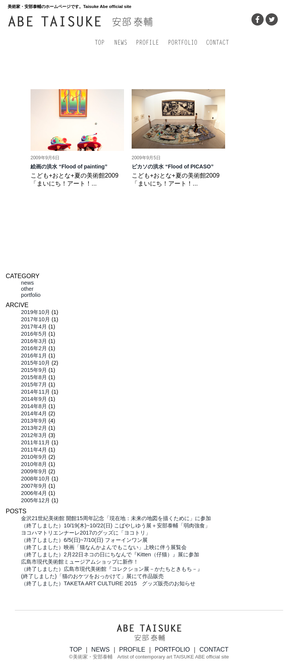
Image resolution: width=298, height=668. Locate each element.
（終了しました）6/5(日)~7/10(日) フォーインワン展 (84, 540)
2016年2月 (34, 348)
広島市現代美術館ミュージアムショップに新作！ (80, 562)
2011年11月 (35, 442)
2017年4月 (34, 327)
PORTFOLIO (172, 649)
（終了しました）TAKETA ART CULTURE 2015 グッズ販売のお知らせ (108, 583)
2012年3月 (34, 435)
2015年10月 (35, 363)
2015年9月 (34, 370)
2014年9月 (34, 399)
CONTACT (214, 649)
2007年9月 (34, 486)
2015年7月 (34, 384)
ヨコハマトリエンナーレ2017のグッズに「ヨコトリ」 (86, 533)
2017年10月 (35, 319)
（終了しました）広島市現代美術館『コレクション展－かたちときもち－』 (112, 569)
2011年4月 (34, 450)
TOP (75, 649)
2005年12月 (35, 500)
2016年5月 (34, 334)
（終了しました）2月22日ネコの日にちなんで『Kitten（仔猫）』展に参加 (110, 554)
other (27, 289)
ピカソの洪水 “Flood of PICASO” (173, 166)
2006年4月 (34, 493)
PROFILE (132, 649)
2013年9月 (34, 421)
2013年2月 (34, 428)
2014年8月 (34, 406)
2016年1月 (34, 355)
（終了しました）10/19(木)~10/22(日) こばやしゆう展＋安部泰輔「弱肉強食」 (115, 525)
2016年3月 (34, 341)
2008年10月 (35, 479)
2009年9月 (34, 471)
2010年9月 (34, 457)
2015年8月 (34, 377)
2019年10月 (35, 312)
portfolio (30, 295)
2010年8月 (34, 464)
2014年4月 (34, 413)
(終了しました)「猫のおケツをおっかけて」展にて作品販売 (92, 576)
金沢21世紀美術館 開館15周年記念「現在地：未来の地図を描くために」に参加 (116, 518)
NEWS (100, 649)
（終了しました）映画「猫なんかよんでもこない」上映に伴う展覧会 (104, 547)
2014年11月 (35, 392)
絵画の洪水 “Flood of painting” (69, 166)
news (27, 283)
